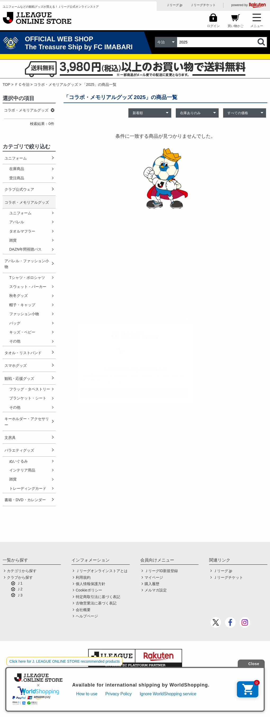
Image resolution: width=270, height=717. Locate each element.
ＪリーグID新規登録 (161, 571)
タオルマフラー (22, 231)
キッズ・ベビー (22, 332)
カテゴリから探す (22, 571)
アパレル (16, 222)
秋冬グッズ (18, 295)
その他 (14, 341)
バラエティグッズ (19, 450)
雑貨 (13, 240)
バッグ (14, 323)
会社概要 (83, 610)
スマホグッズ (15, 365)
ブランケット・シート (27, 398)
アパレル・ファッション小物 (26, 264)
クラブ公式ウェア (19, 189)
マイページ (154, 577)
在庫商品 (16, 169)
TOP (6, 84)
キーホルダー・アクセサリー (26, 422)
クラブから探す (20, 577)
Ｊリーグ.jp (174, 5)
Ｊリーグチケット (203, 5)
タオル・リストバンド (23, 353)
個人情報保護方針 (90, 584)
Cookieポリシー (89, 590)
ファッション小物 (24, 314)
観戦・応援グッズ (19, 378)
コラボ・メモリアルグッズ (56, 84)
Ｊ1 (19, 583)
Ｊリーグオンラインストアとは (102, 571)
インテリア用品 (22, 470)
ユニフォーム (15, 158)
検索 (262, 42)
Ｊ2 (19, 589)
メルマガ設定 (156, 590)
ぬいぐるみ (18, 461)
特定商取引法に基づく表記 (98, 597)
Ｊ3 (19, 595)
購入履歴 (152, 584)
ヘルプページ (87, 616)
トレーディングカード (27, 488)
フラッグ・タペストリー (29, 389)
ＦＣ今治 (22, 84)
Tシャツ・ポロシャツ (27, 277)
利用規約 (83, 577)
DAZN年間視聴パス (25, 249)
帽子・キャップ (22, 305)
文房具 (10, 437)
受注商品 (16, 178)
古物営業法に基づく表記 (96, 603)
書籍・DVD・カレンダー (25, 500)
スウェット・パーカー (27, 286)
